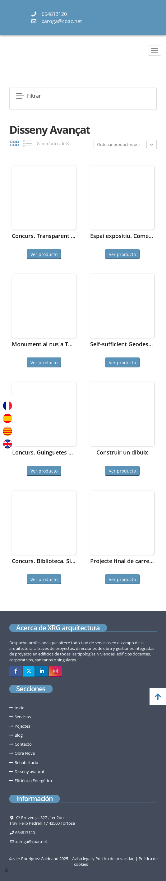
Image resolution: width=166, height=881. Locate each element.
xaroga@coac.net (62, 21)
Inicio (20, 708)
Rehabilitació (26, 762)
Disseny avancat (29, 771)
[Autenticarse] (7, 870)
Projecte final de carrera (122, 561)
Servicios (23, 717)
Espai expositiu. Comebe (122, 236)
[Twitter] (29, 671)
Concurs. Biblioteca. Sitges (44, 561)
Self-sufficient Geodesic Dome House (122, 344)
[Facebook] (15, 671)
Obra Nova (25, 753)
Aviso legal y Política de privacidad (103, 858)
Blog (19, 735)
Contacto (23, 744)
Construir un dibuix (122, 452)
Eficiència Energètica (33, 780)
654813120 (54, 14)
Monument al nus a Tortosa (44, 344)
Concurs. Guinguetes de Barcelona (44, 452)
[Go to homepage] (3, 50)
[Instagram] (55, 671)
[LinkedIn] (41, 671)
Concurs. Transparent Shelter (44, 236)
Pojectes (22, 726)
